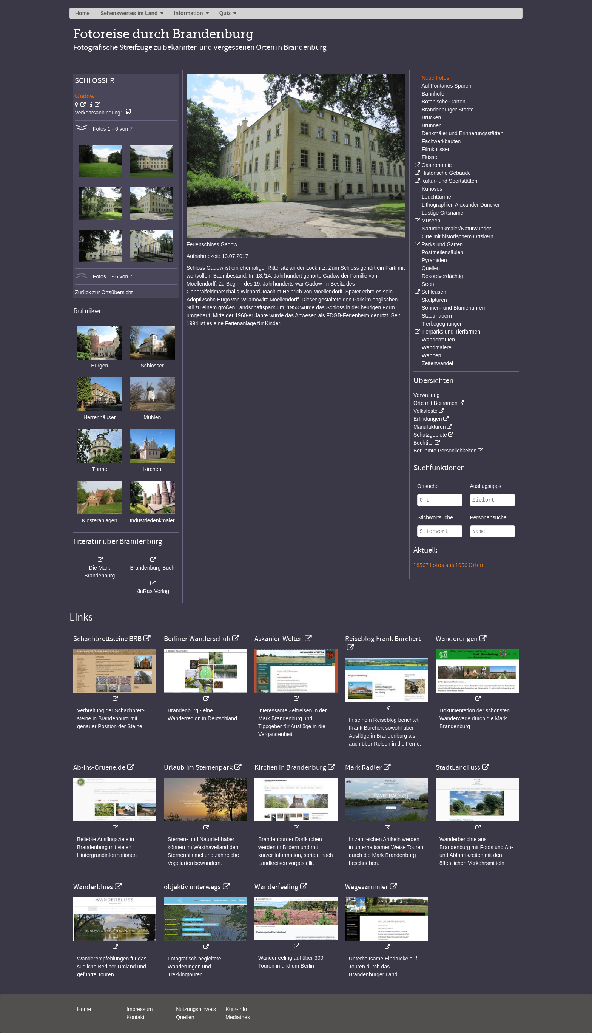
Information (188, 13)
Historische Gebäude (446, 173)
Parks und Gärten (442, 244)
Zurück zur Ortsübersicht (104, 292)
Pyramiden (434, 260)
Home (82, 13)
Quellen (431, 268)
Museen (430, 221)
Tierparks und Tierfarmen (450, 332)
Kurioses (432, 189)
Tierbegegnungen (442, 324)
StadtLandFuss (458, 767)
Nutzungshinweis (196, 1009)
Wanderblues (93, 886)
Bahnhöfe (433, 94)
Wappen (431, 355)
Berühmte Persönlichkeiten (444, 451)
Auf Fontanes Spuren (446, 86)
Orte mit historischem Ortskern (457, 236)
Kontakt (135, 1017)
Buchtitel (423, 443)
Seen (428, 284)
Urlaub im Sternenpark (198, 767)
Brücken (431, 117)
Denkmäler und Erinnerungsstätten (462, 133)
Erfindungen (427, 419)
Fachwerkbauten (441, 141)
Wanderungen (457, 638)
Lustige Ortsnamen (444, 213)
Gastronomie (436, 165)
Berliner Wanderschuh (197, 638)
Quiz (225, 13)
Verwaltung (426, 395)
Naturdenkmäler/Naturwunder (456, 228)
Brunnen (432, 125)
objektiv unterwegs (192, 886)
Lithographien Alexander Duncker (461, 205)
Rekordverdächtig (442, 276)
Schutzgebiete (430, 435)
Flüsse (429, 157)
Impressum (139, 1009)
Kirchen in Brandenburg (290, 767)
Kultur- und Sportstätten (449, 181)
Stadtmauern (437, 316)
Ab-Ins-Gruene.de (99, 767)
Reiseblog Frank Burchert (383, 638)
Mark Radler (363, 767)
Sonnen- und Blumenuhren (453, 308)
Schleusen (433, 292)
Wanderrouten (438, 340)
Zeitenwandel (437, 363)
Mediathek (237, 1017)
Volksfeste (425, 411)
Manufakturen (429, 427)
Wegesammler (366, 886)
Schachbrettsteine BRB (107, 638)
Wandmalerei (437, 347)
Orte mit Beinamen (435, 403)
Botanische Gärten (444, 102)
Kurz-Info (236, 1009)
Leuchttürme (436, 197)
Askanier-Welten (278, 638)
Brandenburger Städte (448, 110)
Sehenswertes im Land (129, 13)
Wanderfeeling (276, 886)
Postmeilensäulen (443, 252)
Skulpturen (434, 300)
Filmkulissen (436, 149)
